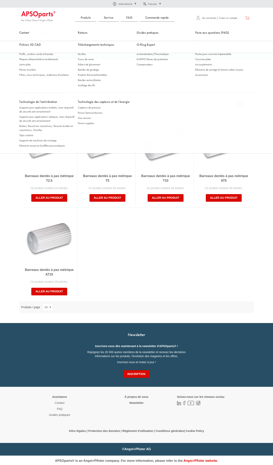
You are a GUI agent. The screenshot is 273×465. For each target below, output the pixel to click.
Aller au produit (49, 197)
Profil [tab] (26, 79)
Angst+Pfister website (200, 460)
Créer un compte (228, 18)
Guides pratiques (59, 414)
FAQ (59, 408)
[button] (124, 4)
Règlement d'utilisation (137, 431)
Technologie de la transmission (51, 39)
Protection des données (104, 431)
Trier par (26, 103)
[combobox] (136, 29)
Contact (59, 402)
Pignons (78, 39)
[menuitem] (85, 18)
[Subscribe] (136, 374)
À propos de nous (136, 396)
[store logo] (38, 16)
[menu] (126, 18)
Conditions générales (170, 431)
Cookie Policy (195, 431)
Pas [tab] (84, 79)
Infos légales (77, 431)
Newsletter (136, 402)
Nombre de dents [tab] (149, 79)
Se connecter (206, 18)
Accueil (25, 39)
